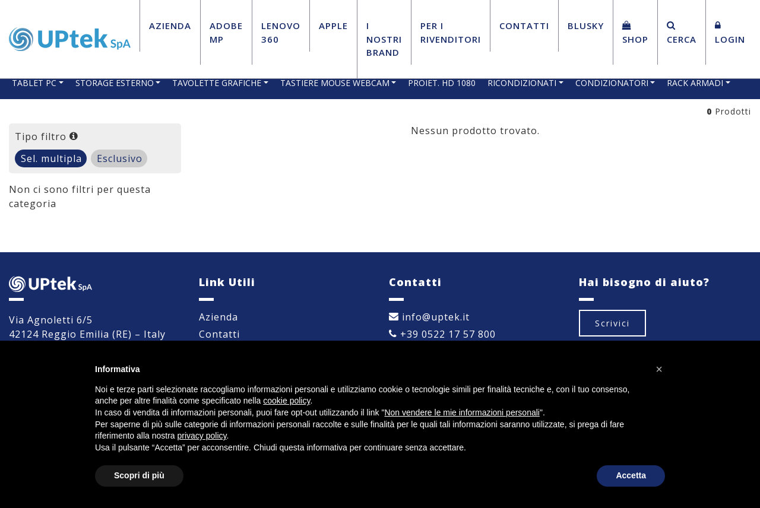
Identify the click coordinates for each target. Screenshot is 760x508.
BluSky (586, 25)
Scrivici (612, 323)
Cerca (681, 33)
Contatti (524, 25)
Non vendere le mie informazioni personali (461, 412)
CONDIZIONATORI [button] (611, 82)
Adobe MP (226, 32)
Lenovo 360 (280, 32)
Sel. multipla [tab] (51, 158)
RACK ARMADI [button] (695, 82)
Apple (333, 25)
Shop (635, 33)
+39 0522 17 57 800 (442, 334)
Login (730, 33)
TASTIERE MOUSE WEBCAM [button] (335, 82)
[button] (659, 369)
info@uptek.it (429, 316)
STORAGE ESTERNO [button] (114, 82)
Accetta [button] (631, 475)
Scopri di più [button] (139, 475)
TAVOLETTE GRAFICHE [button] (216, 82)
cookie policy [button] (286, 400)
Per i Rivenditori (450, 32)
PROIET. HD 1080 (442, 82)
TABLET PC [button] (34, 82)
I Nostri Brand (384, 39)
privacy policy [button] (202, 435)
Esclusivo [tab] (119, 158)
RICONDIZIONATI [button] (521, 82)
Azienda (170, 25)
